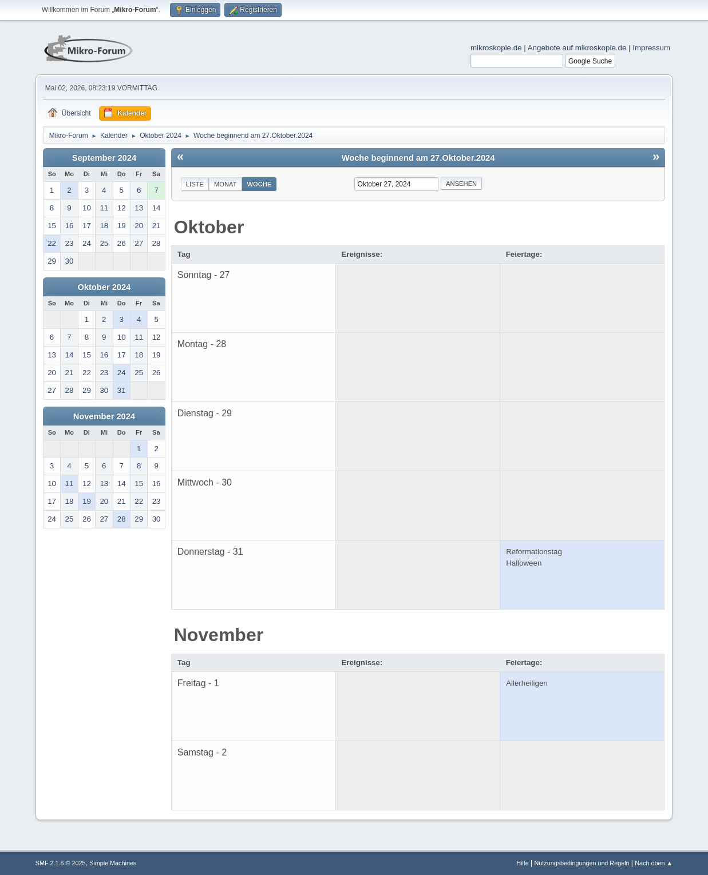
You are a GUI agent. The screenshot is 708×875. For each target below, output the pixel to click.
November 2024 (104, 416)
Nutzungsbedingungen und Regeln (581, 863)
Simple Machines (112, 863)
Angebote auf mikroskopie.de (577, 47)
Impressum (651, 47)
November (219, 635)
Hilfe (522, 863)
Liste (195, 184)
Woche (259, 184)
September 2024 (104, 157)
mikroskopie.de (496, 47)
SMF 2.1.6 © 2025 (60, 863)
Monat (225, 184)
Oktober (209, 227)
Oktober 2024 (103, 287)
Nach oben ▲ (654, 863)
